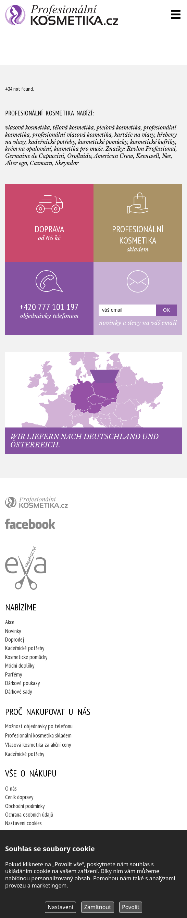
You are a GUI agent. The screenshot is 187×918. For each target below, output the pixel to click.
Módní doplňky (19, 665)
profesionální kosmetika (48, 504)
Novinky (13, 631)
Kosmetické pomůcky (26, 657)
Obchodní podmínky (25, 806)
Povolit (130, 907)
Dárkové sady (18, 691)
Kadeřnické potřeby (24, 648)
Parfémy (13, 674)
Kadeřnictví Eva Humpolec (25, 568)
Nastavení (60, 907)
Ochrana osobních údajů (29, 814)
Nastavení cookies (23, 823)
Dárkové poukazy (22, 683)
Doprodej (14, 639)
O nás (11, 788)
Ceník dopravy (19, 797)
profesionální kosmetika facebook (30, 524)
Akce (9, 622)
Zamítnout (97, 907)
